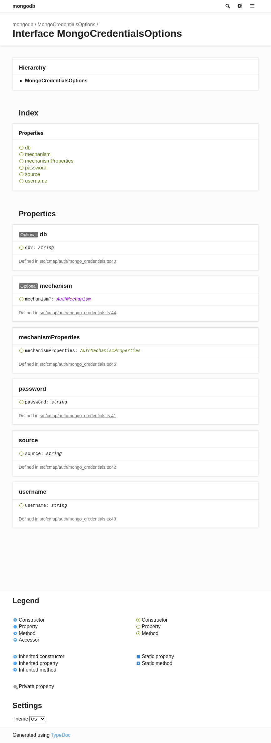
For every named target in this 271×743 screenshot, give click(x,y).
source (32, 174)
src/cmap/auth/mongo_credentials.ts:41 (78, 415)
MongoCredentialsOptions (66, 24)
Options (239, 6)
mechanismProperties (49, 161)
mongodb (24, 6)
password (35, 167)
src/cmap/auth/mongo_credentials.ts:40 (78, 518)
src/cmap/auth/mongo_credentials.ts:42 (78, 467)
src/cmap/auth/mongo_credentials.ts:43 (78, 261)
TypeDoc (60, 735)
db (28, 147)
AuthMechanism (74, 299)
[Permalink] (53, 234)
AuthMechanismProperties (110, 350)
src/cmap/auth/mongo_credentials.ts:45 (78, 364)
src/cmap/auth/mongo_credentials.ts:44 (78, 312)
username (36, 180)
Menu (252, 6)
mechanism (38, 154)
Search (227, 6)
